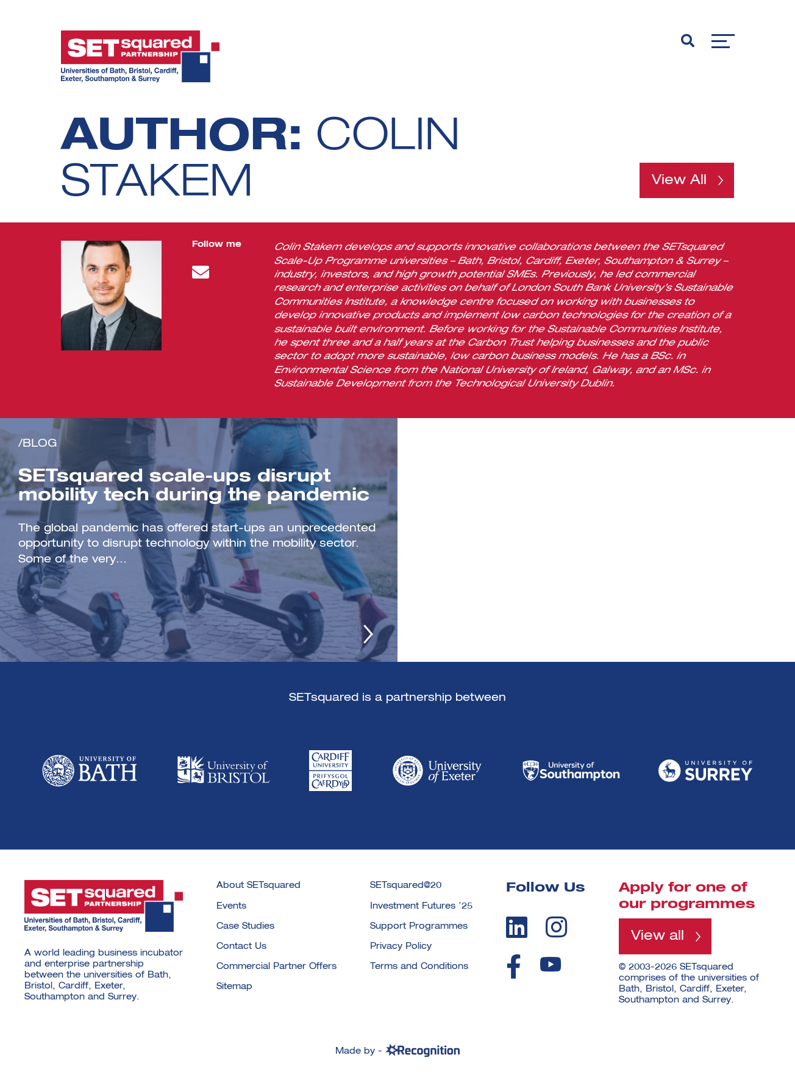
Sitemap (234, 986)
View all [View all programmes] (657, 936)
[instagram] (556, 927)
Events (231, 906)
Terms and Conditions (419, 966)
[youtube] (550, 964)
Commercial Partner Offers (276, 966)
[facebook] (513, 966)
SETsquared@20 (405, 885)
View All (679, 180)
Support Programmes (419, 926)
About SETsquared (258, 885)
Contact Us (241, 946)
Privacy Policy (401, 946)
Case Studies (245, 926)
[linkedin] (516, 927)
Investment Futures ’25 (421, 906)
